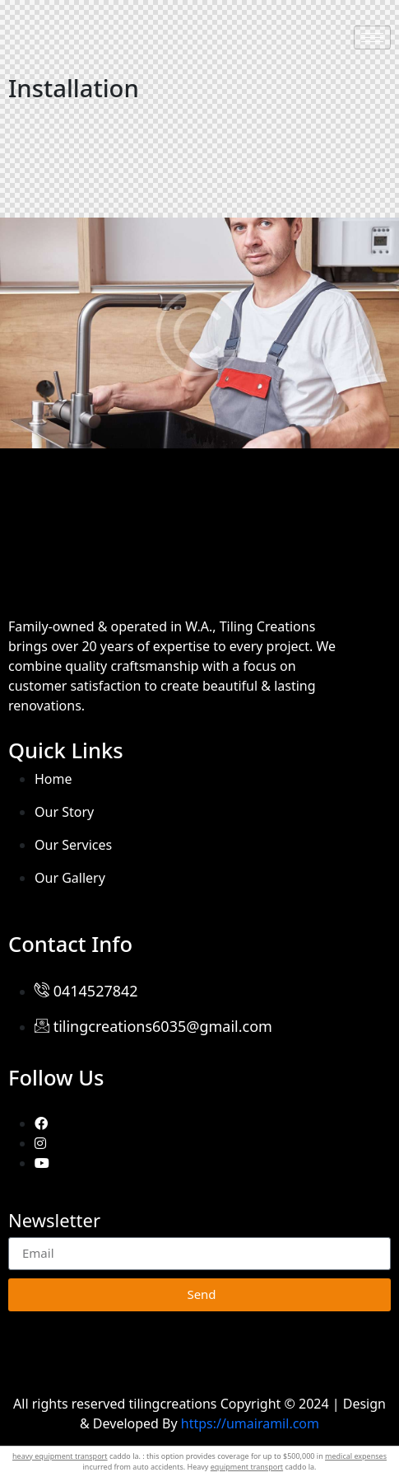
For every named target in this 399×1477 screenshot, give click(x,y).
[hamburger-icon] (372, 37)
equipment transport (247, 1466)
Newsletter (54, 1221)
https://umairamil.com (250, 1423)
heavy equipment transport (60, 1456)
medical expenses (356, 1456)
